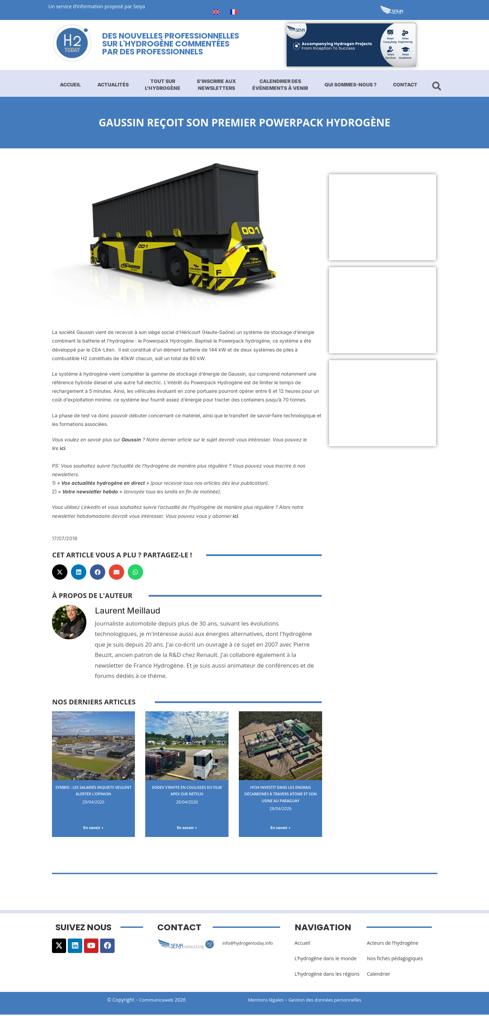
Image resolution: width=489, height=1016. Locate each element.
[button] (59, 572)
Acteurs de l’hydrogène (392, 944)
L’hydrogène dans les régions (327, 975)
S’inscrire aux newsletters (216, 84)
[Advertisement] (382, 217)
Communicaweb (156, 1001)
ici (62, 448)
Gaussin (131, 439)
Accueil (70, 84)
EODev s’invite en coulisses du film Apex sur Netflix (187, 790)
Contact (405, 84)
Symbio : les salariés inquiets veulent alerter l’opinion (93, 790)
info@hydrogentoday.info (250, 944)
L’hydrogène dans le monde (326, 959)
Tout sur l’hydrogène (162, 84)
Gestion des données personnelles (331, 1001)
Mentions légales (267, 1001)
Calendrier (378, 975)
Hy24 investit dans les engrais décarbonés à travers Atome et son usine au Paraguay (281, 797)
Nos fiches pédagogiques (395, 959)
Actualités (113, 84)
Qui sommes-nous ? (350, 84)
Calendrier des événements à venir (280, 84)
